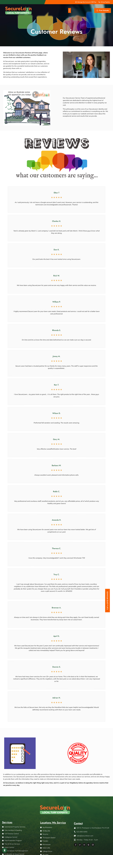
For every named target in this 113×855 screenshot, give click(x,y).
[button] (69, 10)
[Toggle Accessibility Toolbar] (4, 850)
